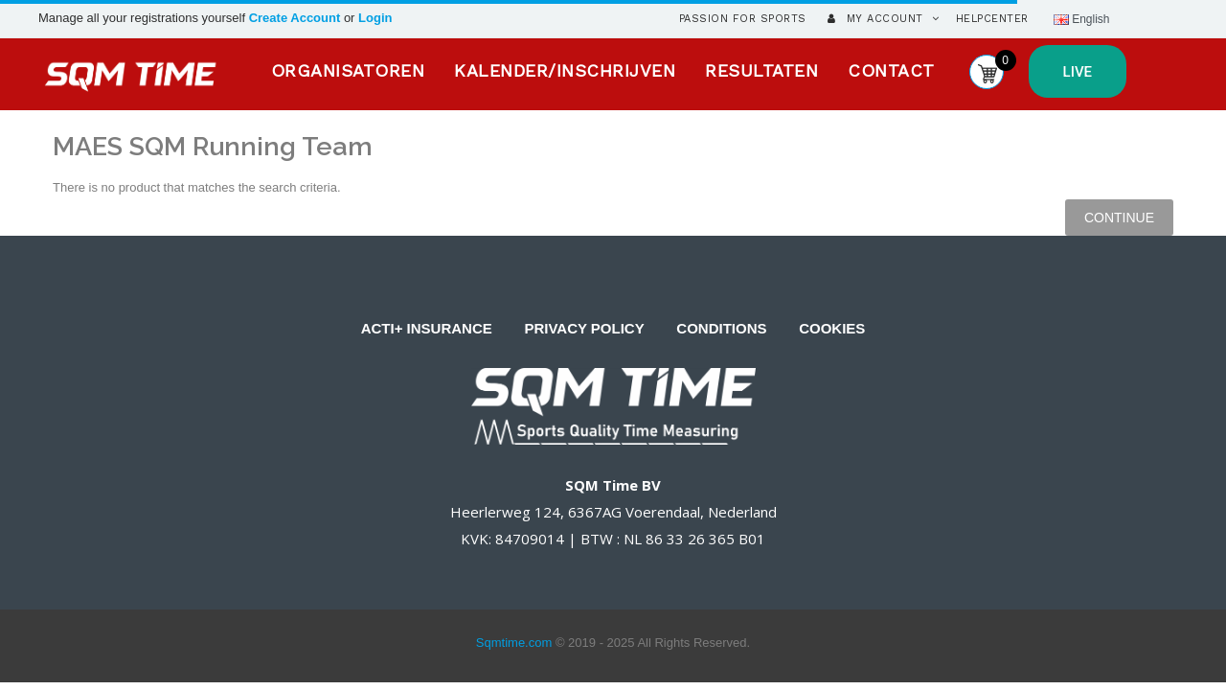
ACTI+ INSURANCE (426, 328)
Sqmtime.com (514, 642)
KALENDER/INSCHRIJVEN (564, 70)
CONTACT (891, 70)
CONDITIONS (721, 328)
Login (375, 18)
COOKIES (832, 328)
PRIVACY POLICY (584, 328)
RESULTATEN (761, 70)
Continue (1119, 217)
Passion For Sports (742, 18)
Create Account (296, 18)
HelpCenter (992, 18)
